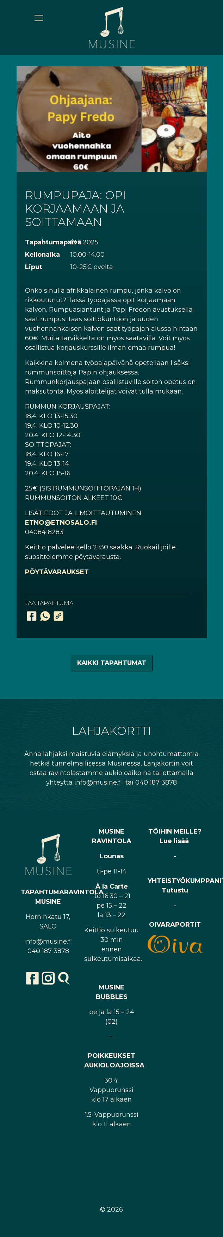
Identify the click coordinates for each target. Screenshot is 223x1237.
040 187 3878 (48, 951)
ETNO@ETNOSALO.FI (61, 522)
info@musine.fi (48, 941)
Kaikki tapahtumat (111, 662)
